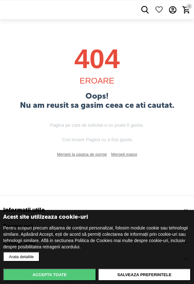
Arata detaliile (21, 256)
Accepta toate (50, 274)
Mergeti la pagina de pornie (82, 154)
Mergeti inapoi (124, 154)
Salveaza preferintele (144, 274)
